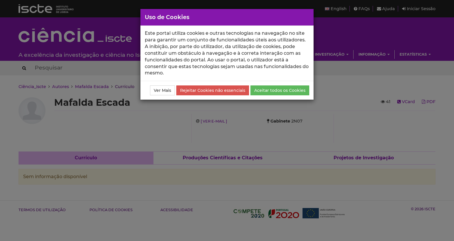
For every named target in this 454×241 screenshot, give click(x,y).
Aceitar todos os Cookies (279, 90)
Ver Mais (162, 90)
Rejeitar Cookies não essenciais (212, 90)
